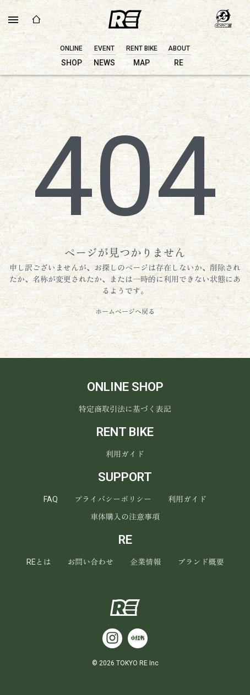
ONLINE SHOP (125, 387)
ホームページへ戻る (125, 312)
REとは (38, 562)
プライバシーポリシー (112, 499)
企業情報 (146, 562)
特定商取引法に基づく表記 (125, 409)
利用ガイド (125, 454)
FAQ (51, 499)
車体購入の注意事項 (125, 516)
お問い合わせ (91, 562)
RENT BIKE (125, 432)
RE (125, 540)
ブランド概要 (201, 562)
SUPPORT (125, 477)
